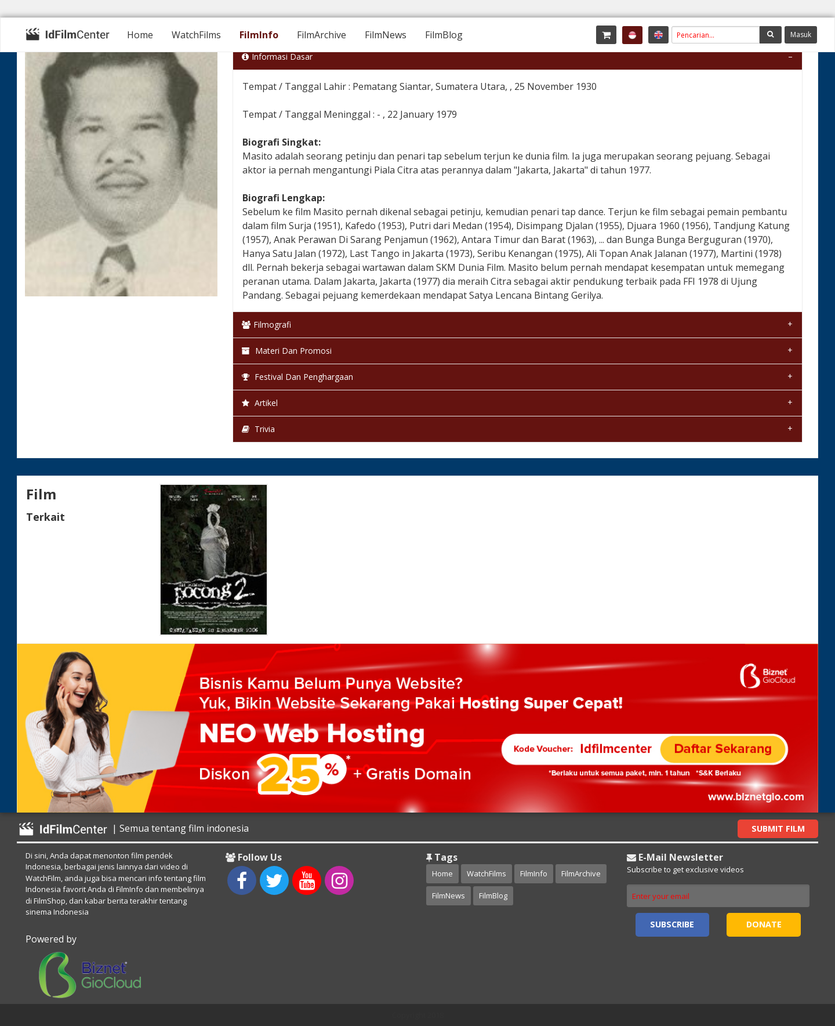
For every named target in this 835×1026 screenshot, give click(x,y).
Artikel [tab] (260, 402)
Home (140, 34)
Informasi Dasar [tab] (277, 56)
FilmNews (385, 34)
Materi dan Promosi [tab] (287, 350)
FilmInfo (258, 34)
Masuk (800, 34)
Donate (764, 924)
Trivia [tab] (258, 428)
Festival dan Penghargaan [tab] (297, 376)
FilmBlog (444, 34)
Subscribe (672, 924)
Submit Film (778, 828)
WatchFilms (196, 34)
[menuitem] (140, 35)
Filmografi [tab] (266, 324)
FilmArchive (321, 34)
